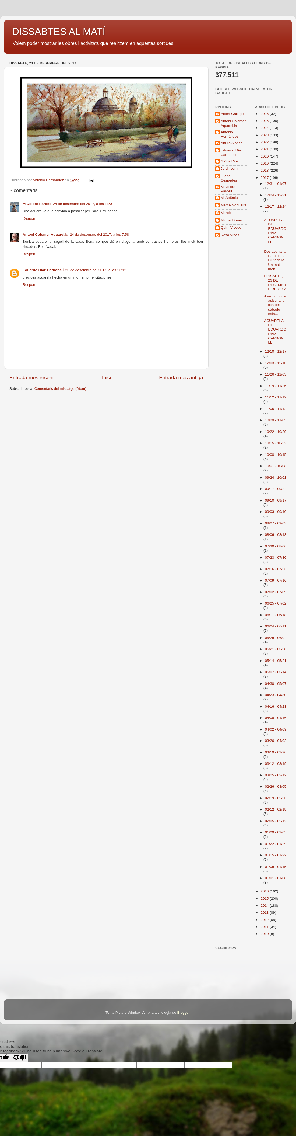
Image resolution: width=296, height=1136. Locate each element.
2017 (265, 178)
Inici (106, 377)
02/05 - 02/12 (276, 821)
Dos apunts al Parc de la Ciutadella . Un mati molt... (275, 260)
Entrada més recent (31, 377)
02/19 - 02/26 (276, 798)
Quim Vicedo (231, 227)
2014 (265, 906)
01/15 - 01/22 (276, 855)
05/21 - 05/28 (276, 649)
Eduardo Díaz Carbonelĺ (43, 270)
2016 (265, 891)
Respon (29, 218)
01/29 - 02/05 (276, 832)
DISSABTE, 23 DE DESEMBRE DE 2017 (275, 282)
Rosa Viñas (230, 235)
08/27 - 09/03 (276, 523)
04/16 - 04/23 (276, 706)
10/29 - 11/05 (276, 420)
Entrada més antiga (181, 377)
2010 (265, 934)
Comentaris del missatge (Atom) (60, 389)
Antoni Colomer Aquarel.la (45, 234)
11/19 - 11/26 (276, 386)
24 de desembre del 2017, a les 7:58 (99, 234)
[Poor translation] (19, 1057)
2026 (265, 114)
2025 (265, 121)
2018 (265, 170)
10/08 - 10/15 (276, 455)
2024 (265, 128)
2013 (265, 913)
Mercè (226, 213)
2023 (265, 135)
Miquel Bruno (231, 220)
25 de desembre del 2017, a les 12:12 (95, 270)
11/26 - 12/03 (276, 374)
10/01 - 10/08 (276, 466)
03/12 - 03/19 (276, 764)
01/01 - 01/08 (276, 878)
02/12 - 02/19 (276, 809)
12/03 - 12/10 (276, 363)
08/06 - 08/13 (276, 535)
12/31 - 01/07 (276, 184)
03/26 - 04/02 (276, 741)
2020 (265, 156)
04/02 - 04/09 (276, 729)
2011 (265, 927)
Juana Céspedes (229, 178)
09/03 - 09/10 (276, 512)
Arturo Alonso (231, 143)
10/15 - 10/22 (276, 443)
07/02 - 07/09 (276, 592)
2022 (265, 142)
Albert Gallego (232, 114)
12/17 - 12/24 (276, 206)
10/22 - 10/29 (276, 432)
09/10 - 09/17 (276, 500)
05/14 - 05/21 (276, 661)
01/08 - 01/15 (276, 867)
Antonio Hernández (229, 134)
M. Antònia (229, 198)
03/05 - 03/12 (276, 775)
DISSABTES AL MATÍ (58, 31)
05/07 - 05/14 (276, 672)
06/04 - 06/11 (276, 626)
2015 (265, 899)
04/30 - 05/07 (276, 684)
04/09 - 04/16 (276, 718)
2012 (265, 920)
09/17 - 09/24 (276, 489)
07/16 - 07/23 (276, 569)
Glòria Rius (230, 161)
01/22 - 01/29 (276, 844)
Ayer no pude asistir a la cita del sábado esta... (275, 305)
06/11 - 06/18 (276, 615)
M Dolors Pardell (37, 204)
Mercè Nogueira (233, 205)
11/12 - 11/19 (276, 397)
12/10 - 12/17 (276, 351)
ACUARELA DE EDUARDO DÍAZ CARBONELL (275, 231)
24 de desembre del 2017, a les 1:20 (82, 204)
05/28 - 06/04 (276, 638)
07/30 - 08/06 (276, 546)
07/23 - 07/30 (276, 557)
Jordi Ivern (229, 168)
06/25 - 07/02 (276, 603)
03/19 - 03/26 (276, 752)
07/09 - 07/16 (276, 580)
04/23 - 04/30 (276, 695)
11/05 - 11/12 (276, 409)
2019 (265, 163)
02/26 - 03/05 (276, 786)
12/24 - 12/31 (276, 195)
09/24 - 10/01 (276, 477)
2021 (265, 149)
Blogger (183, 1012)
